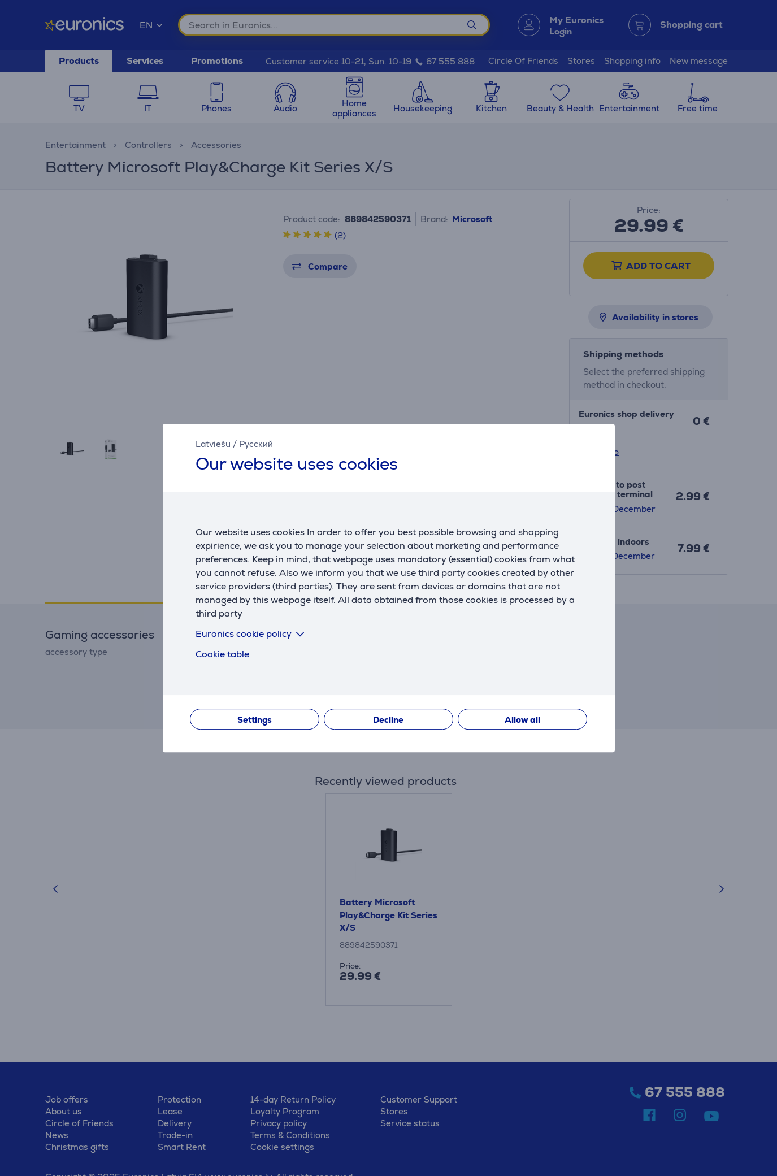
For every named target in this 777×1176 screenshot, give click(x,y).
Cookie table (222, 654)
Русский (256, 444)
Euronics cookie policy (252, 634)
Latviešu (213, 444)
